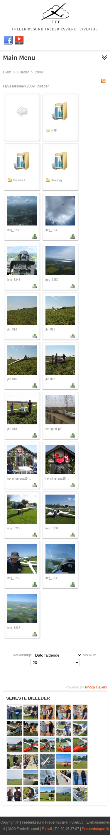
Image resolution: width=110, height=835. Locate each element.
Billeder (23, 72)
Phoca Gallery (96, 687)
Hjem (7, 72)
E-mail (47, 829)
